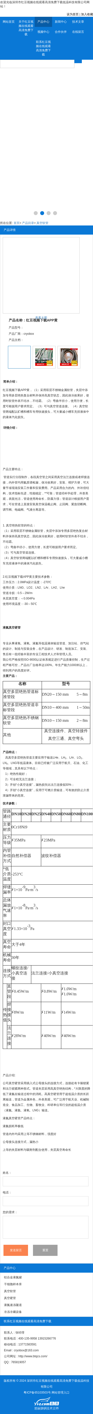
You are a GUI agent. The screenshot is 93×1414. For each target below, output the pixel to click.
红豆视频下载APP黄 (18, 576)
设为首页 (73, 14)
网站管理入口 (60, 1392)
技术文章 (78, 21)
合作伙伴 (61, 32)
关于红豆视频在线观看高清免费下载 (26, 28)
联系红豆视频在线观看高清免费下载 (43, 48)
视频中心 (43, 32)
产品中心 (43, 21)
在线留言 (78, 32)
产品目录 (28, 223)
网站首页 (9, 21)
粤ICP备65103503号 (37, 1392)
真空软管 (42, 223)
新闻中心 (61, 21)
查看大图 (41, 317)
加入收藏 (87, 14)
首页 (17, 223)
